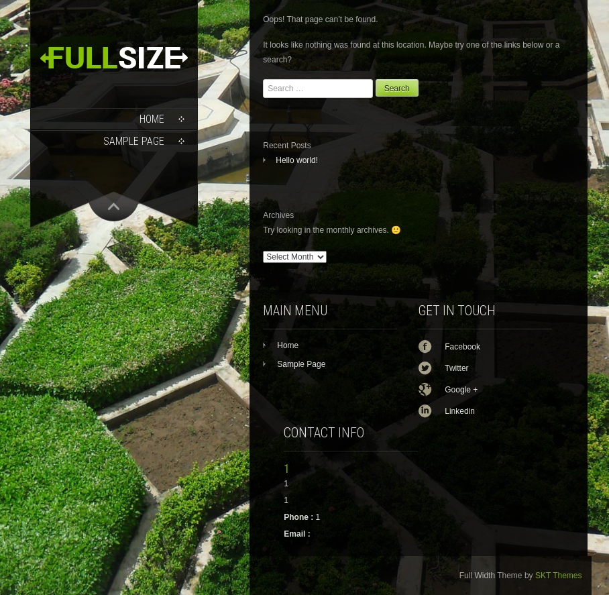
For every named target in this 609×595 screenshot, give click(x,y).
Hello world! (297, 160)
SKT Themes (558, 575)
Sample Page (133, 141)
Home (152, 119)
